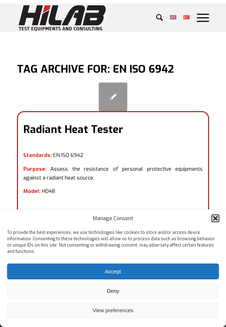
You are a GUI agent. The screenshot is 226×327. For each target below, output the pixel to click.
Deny (113, 291)
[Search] (156, 18)
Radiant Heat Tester (73, 129)
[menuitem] (156, 18)
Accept (113, 271)
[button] (215, 218)
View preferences (113, 310)
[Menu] (199, 18)
